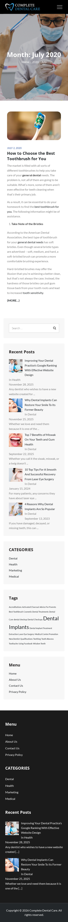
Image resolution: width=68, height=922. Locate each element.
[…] (17, 851)
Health (13, 564)
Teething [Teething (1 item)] (37, 639)
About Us (15, 679)
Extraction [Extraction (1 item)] (13, 634)
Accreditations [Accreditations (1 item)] (15, 607)
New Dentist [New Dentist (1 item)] (14, 639)
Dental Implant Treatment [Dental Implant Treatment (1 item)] (41, 628)
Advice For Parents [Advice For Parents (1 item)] (48, 607)
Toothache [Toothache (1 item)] (13, 643)
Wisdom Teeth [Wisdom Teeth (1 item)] (39, 643)
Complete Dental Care (43, 910)
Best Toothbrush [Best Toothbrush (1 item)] (16, 612)
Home (13, 673)
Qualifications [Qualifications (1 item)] (26, 639)
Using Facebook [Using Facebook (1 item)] (25, 643)
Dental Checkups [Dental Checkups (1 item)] (35, 619)
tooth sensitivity (33, 292)
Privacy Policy (17, 691)
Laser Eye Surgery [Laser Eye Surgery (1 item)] (26, 634)
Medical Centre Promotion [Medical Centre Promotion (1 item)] (46, 634)
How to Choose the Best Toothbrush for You (31, 155)
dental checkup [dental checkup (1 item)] (20, 619)
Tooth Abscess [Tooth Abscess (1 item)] (47, 639)
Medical (14, 576)
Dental (13, 558)
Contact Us (16, 685)
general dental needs (30, 242)
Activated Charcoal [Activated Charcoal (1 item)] (30, 607)
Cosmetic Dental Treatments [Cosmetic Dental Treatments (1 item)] (36, 612)
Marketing (15, 570)
